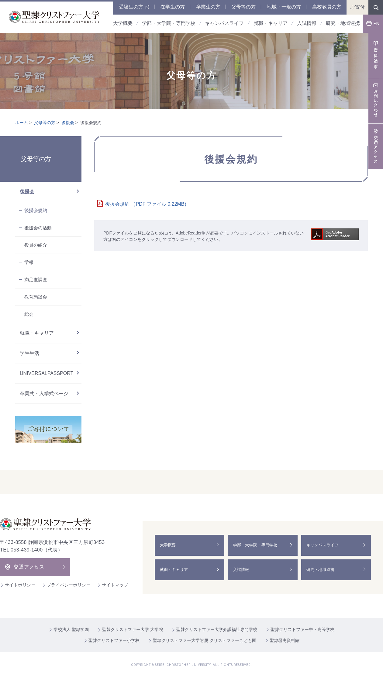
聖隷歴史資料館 (284, 640)
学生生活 (29, 353)
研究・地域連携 (322, 569)
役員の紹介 (35, 245)
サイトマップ (115, 584)
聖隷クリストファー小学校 (114, 640)
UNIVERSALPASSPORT (46, 373)
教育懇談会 (35, 296)
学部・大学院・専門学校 (257, 545)
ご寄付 (357, 7)
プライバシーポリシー (69, 584)
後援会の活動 (38, 227)
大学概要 (169, 545)
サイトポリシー (20, 584)
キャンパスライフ (324, 545)
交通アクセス (29, 566)
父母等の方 (44, 122)
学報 (28, 262)
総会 (28, 314)
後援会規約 (35, 210)
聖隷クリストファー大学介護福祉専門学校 (216, 629)
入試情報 (242, 569)
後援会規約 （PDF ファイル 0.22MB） (147, 204)
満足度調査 (35, 279)
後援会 (67, 122)
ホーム (21, 122)
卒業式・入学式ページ (44, 393)
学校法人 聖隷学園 (71, 629)
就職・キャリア (37, 333)
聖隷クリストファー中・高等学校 (302, 629)
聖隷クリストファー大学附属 (204, 640)
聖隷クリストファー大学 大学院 (132, 629)
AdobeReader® (190, 233)
